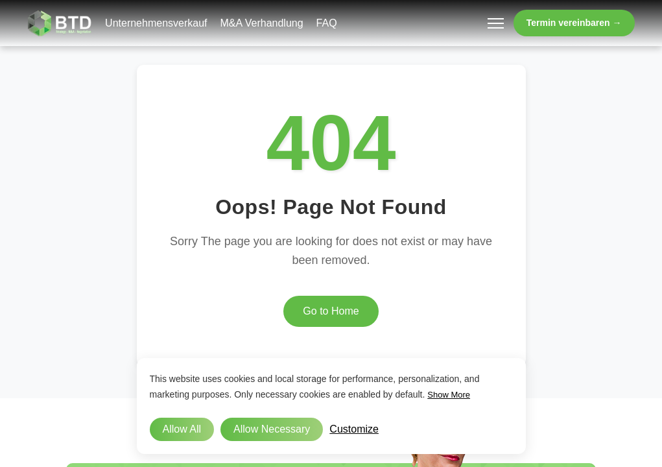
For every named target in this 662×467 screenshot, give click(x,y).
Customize (354, 429)
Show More (448, 395)
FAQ (326, 23)
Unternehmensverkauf (156, 23)
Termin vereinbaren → (574, 23)
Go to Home (331, 311)
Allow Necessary (271, 429)
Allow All (182, 429)
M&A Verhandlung (261, 23)
